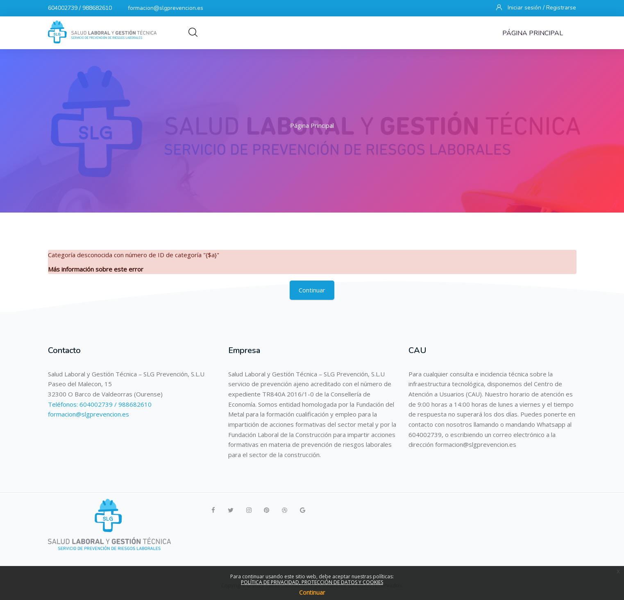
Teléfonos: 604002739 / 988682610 (100, 404)
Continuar (312, 290)
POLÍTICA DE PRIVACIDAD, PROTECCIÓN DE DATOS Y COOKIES (312, 582)
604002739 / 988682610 (80, 8)
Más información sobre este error (95, 269)
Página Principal (312, 125)
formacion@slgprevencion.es (165, 8)
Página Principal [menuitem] (532, 33)
